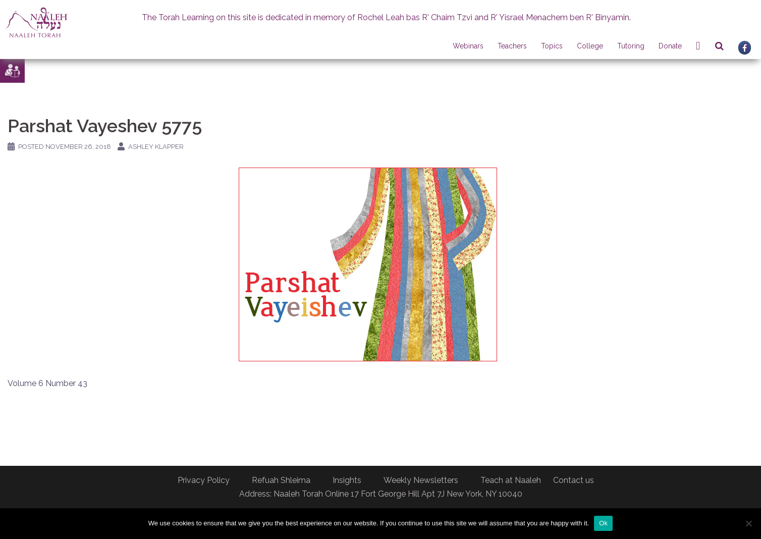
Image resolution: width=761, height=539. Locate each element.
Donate (670, 46)
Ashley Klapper (156, 146)
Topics (552, 46)
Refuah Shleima (281, 480)
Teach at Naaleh (510, 480)
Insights (347, 480)
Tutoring (630, 46)
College (590, 46)
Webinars (468, 46)
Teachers (512, 46)
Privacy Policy (204, 480)
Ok (603, 523)
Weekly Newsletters (421, 480)
